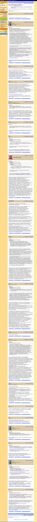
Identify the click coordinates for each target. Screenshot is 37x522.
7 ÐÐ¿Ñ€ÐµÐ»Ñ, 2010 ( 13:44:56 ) (28, 155)
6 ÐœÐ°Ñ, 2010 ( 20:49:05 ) (29, 460)
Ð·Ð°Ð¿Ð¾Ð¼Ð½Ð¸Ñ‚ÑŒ (3, 7)
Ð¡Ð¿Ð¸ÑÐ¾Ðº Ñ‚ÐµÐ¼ (30, 513)
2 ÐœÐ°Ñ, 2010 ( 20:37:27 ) (29, 383)
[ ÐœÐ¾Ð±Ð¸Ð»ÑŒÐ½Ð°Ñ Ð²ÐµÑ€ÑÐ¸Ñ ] (10, 0)
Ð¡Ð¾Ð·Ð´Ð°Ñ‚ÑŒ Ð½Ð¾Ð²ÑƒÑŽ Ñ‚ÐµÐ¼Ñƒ (20, 513)
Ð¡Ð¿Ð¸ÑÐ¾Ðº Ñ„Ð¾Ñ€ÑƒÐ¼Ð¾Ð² (29, 3)
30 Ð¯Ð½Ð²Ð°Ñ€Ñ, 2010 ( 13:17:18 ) (28, 66)
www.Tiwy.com (26, 519)
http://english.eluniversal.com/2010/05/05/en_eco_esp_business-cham (17, 503)
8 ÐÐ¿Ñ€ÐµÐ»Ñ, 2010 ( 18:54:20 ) (28, 339)
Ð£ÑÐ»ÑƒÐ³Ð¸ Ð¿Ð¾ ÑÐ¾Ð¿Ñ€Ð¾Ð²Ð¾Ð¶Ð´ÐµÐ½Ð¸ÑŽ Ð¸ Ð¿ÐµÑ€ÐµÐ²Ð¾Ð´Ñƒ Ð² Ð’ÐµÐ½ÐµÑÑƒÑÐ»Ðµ (3, 21)
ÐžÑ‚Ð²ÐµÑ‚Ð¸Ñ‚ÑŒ (11, 18)
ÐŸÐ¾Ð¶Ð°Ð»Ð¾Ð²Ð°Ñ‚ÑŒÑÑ (26, 98)
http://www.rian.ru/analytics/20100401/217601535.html (15, 94)
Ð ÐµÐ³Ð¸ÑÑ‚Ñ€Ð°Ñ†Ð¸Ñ (4, 14)
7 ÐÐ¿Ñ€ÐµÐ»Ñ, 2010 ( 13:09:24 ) (28, 136)
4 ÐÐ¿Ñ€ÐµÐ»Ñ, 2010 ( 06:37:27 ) (28, 81)
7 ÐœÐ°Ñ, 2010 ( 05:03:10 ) (29, 489)
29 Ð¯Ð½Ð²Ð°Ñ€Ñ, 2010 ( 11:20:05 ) (28, 13)
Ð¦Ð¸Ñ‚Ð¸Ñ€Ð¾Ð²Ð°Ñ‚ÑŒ (18, 18)
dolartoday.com (2, 27)
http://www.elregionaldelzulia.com (13, 57)
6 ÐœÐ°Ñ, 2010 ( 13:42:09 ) (29, 426)
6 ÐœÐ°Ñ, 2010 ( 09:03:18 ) (29, 406)
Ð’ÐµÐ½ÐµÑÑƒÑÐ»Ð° (17, 5)
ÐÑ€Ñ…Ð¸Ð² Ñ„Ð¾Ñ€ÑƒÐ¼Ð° (4, 16)
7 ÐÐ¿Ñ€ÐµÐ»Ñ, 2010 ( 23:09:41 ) (28, 283)
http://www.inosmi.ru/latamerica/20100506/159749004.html (16, 410)
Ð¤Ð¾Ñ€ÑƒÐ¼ (5, 13)
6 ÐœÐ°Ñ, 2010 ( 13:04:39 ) (29, 417)
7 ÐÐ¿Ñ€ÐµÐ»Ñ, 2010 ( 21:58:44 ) (28, 236)
